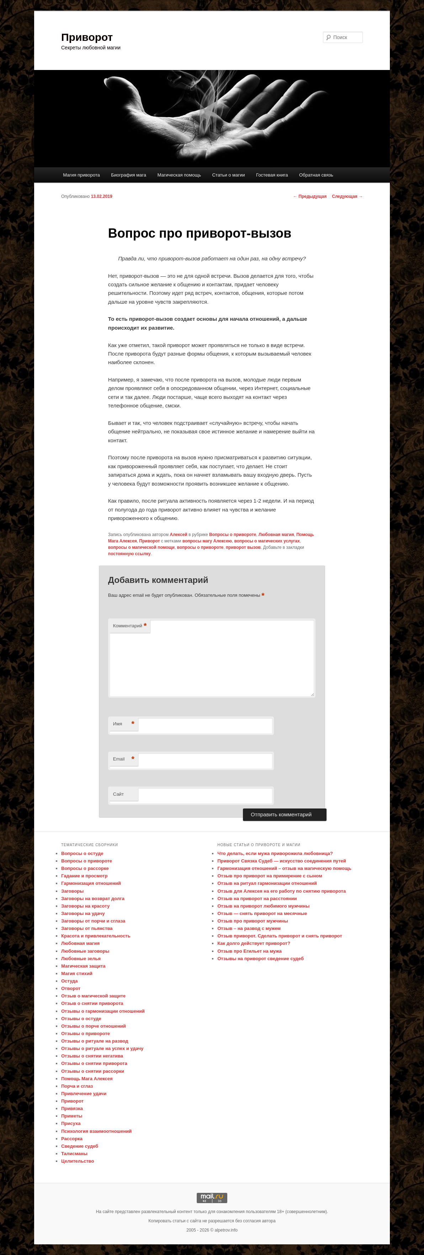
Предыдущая (310, 196)
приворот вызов (243, 547)
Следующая (347, 196)
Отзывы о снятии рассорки (92, 1071)
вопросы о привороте (200, 547)
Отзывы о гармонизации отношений (103, 1011)
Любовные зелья (81, 958)
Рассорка (72, 1138)
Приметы (71, 1116)
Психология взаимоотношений (96, 1131)
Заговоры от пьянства (87, 928)
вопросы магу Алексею (207, 541)
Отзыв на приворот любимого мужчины (263, 906)
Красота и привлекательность (95, 935)
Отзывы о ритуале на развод (94, 1041)
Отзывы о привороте (85, 1033)
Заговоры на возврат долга (92, 898)
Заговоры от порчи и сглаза (93, 921)
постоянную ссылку (129, 553)
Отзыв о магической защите (93, 996)
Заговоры (72, 891)
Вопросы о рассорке (85, 868)
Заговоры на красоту (85, 906)
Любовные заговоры (85, 951)
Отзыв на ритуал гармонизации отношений (267, 883)
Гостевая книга (272, 175)
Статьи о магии (228, 175)
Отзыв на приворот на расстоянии (257, 898)
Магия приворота (81, 175)
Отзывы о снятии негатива (92, 1056)
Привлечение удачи (83, 1093)
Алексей (178, 534)
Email (123, 759)
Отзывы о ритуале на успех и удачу (102, 1048)
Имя (123, 724)
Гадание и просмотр (84, 875)
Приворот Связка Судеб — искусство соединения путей (281, 861)
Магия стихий (76, 973)
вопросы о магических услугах (267, 541)
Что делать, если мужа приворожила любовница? (275, 853)
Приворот (87, 37)
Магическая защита (83, 966)
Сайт (118, 794)
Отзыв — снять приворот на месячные (262, 913)
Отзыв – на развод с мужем (249, 928)
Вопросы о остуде (82, 853)
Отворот (70, 988)
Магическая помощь (179, 175)
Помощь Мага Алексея (87, 1078)
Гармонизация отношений (91, 883)
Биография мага (128, 175)
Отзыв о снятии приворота (92, 1003)
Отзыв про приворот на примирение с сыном (269, 875)
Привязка (72, 1108)
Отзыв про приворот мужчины (252, 921)
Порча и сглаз (77, 1086)
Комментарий (130, 626)
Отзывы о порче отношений (93, 1026)
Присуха (70, 1123)
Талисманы (74, 1153)
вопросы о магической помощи (141, 547)
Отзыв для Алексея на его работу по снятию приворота (281, 891)
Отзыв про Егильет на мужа (249, 951)
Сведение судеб (79, 1146)
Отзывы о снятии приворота (94, 1063)
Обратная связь (316, 175)
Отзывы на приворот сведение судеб (260, 958)
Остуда (69, 981)
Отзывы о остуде (81, 1018)
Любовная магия (276, 534)
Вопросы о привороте (232, 534)
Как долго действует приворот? (253, 943)
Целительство (77, 1161)
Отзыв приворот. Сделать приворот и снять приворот (279, 935)
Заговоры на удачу (83, 913)
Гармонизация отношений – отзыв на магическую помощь (284, 868)
